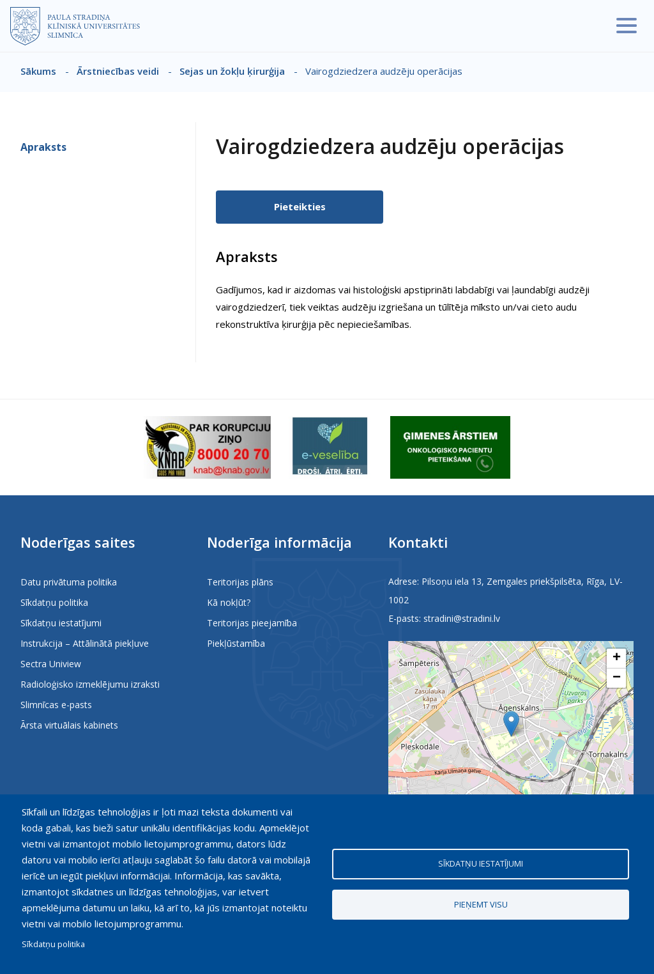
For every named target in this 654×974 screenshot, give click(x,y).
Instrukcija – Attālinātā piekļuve (84, 643)
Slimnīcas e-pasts (56, 705)
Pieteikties (300, 206)
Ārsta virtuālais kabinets (69, 725)
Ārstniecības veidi (118, 71)
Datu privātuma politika (68, 582)
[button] (511, 724)
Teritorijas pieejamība (252, 623)
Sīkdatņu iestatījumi (61, 623)
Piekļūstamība (236, 643)
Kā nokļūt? (228, 602)
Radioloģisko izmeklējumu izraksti (90, 684)
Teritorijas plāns (240, 582)
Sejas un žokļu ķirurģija (232, 71)
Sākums (38, 71)
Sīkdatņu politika (54, 602)
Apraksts (43, 147)
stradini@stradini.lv (461, 618)
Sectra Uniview (50, 664)
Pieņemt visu (481, 904)
